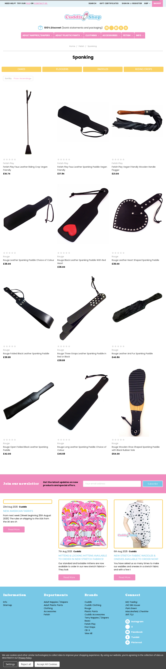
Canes (21, 69)
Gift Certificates (109, 3)
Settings (10, 664)
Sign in (125, 3)
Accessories (111, 35)
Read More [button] (14, 529)
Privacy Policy (24, 657)
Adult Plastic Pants (68, 35)
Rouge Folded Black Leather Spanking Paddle (26, 353)
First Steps (90, 627)
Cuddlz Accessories (95, 614)
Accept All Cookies (47, 664)
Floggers (62, 69)
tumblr (135, 637)
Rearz (87, 620)
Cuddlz (88, 602)
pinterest (136, 642)
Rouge (88, 608)
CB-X (87, 630)
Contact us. (41, 3)
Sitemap (7, 605)
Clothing (92, 35)
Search (92, 3)
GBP (147, 3)
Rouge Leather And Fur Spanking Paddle (132, 353)
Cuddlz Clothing (93, 605)
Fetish (128, 35)
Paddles (102, 69)
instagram (137, 621)
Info (140, 35)
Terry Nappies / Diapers (97, 617)
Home (72, 46)
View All (88, 633)
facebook (137, 631)
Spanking (92, 46)
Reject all (26, 664)
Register (137, 3)
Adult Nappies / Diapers (37, 35)
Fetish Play (90, 623)
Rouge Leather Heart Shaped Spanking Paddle (135, 260)
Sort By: (8, 78)
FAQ (28, 3)
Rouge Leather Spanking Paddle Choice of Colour (28, 260)
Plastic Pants (91, 611)
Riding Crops (143, 69)
